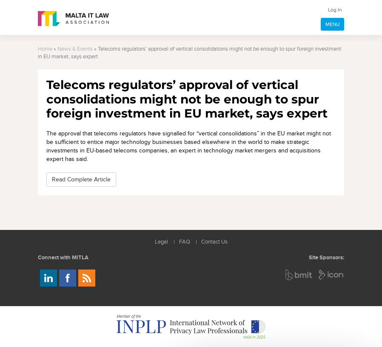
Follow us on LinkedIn (48, 278)
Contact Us (214, 242)
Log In (335, 10)
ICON (331, 275)
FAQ (184, 242)
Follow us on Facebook (67, 278)
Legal (161, 242)
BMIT (299, 275)
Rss (86, 278)
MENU (332, 24)
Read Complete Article (81, 179)
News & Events (75, 49)
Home (45, 49)
